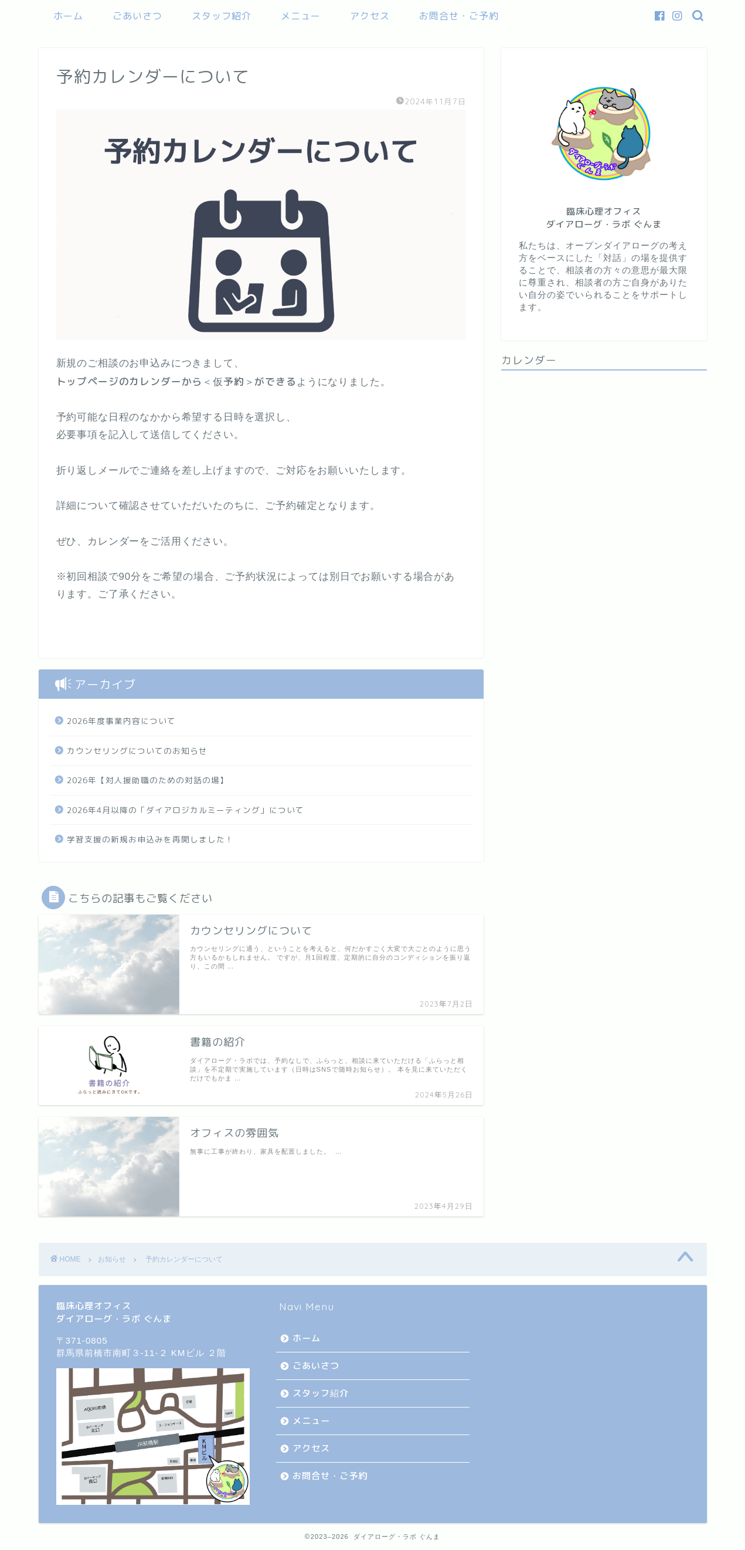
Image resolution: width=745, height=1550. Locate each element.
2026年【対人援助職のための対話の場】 (148, 780)
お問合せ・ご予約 (459, 16)
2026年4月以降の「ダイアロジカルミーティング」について (185, 809)
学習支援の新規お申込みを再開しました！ (150, 839)
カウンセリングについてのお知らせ (137, 750)
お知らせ (112, 1259)
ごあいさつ (137, 16)
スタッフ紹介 (221, 16)
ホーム (68, 16)
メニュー (301, 16)
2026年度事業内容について (121, 720)
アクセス (370, 16)
